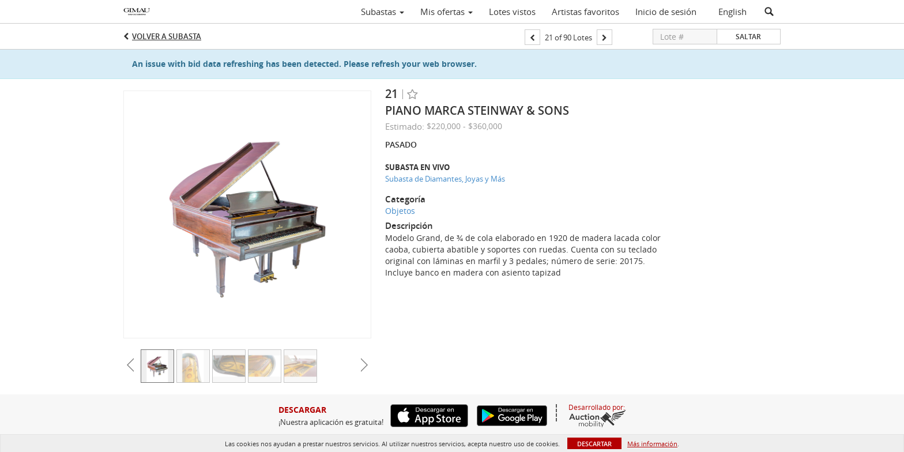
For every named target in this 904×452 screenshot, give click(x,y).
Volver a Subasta (166, 36)
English (732, 11)
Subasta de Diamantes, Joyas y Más (445, 179)
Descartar (594, 443)
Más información (652, 443)
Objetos (400, 210)
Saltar (748, 37)
